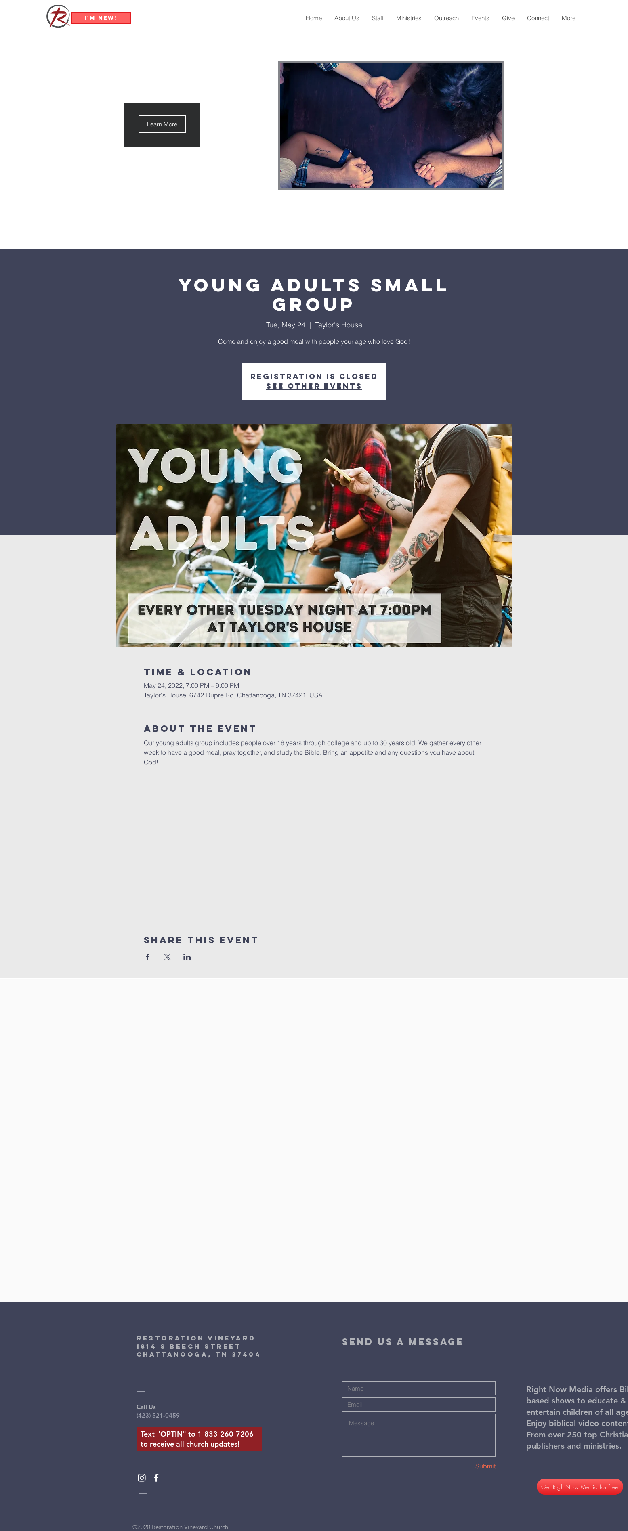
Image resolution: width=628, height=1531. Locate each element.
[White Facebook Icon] (156, 1477)
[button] (162, 124)
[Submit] (467, 1466)
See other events (314, 386)
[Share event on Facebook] (147, 957)
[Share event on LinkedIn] (187, 957)
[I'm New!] (101, 18)
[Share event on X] (167, 957)
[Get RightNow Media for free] (580, 1487)
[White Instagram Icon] (142, 1477)
